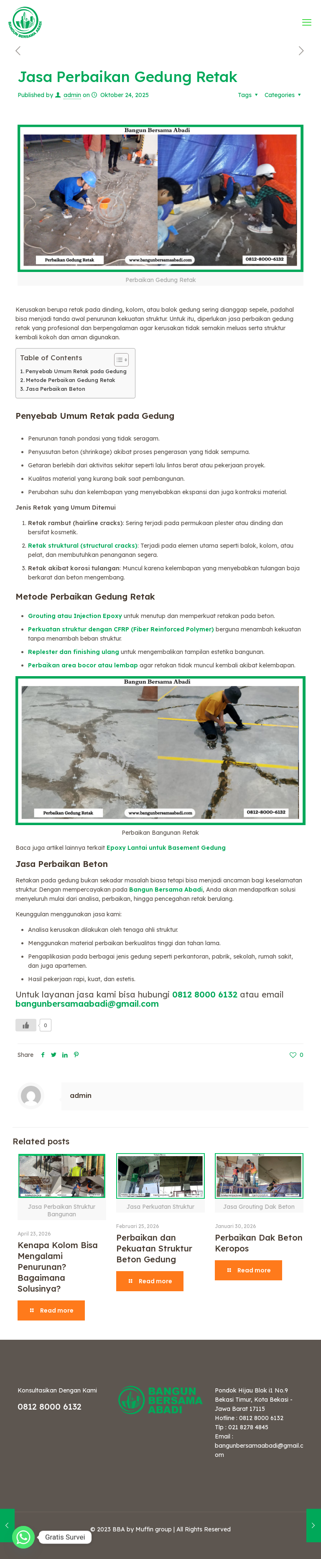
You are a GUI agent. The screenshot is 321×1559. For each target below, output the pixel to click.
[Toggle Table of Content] (117, 360)
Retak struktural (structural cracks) (83, 545)
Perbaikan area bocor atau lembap (83, 665)
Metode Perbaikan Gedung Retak (70, 380)
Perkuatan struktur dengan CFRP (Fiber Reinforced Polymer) (121, 629)
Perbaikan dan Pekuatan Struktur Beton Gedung (154, 1248)
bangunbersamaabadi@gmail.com (87, 1003)
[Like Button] (25, 1025)
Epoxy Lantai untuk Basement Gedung (166, 847)
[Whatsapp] (23, 1537)
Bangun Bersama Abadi (166, 889)
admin (72, 95)
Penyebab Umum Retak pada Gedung (76, 371)
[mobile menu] (308, 22)
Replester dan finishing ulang (73, 652)
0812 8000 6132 (204, 994)
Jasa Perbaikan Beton (55, 388)
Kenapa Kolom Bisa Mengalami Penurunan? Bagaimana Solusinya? (58, 1267)
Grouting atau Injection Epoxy (75, 616)
